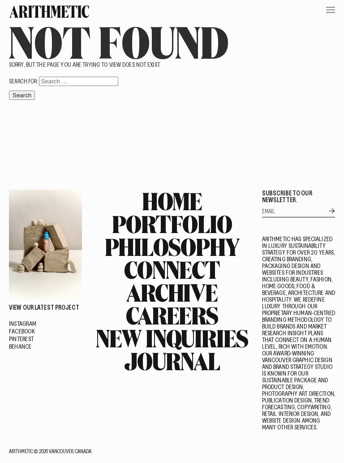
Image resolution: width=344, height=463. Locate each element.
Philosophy (172, 246)
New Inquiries (172, 338)
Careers (172, 315)
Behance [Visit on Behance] (20, 346)
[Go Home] (49, 11)
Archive (172, 292)
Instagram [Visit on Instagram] (22, 323)
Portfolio (172, 224)
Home (172, 201)
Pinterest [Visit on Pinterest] (21, 338)
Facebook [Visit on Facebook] (22, 331)
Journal (171, 361)
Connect (171, 269)
